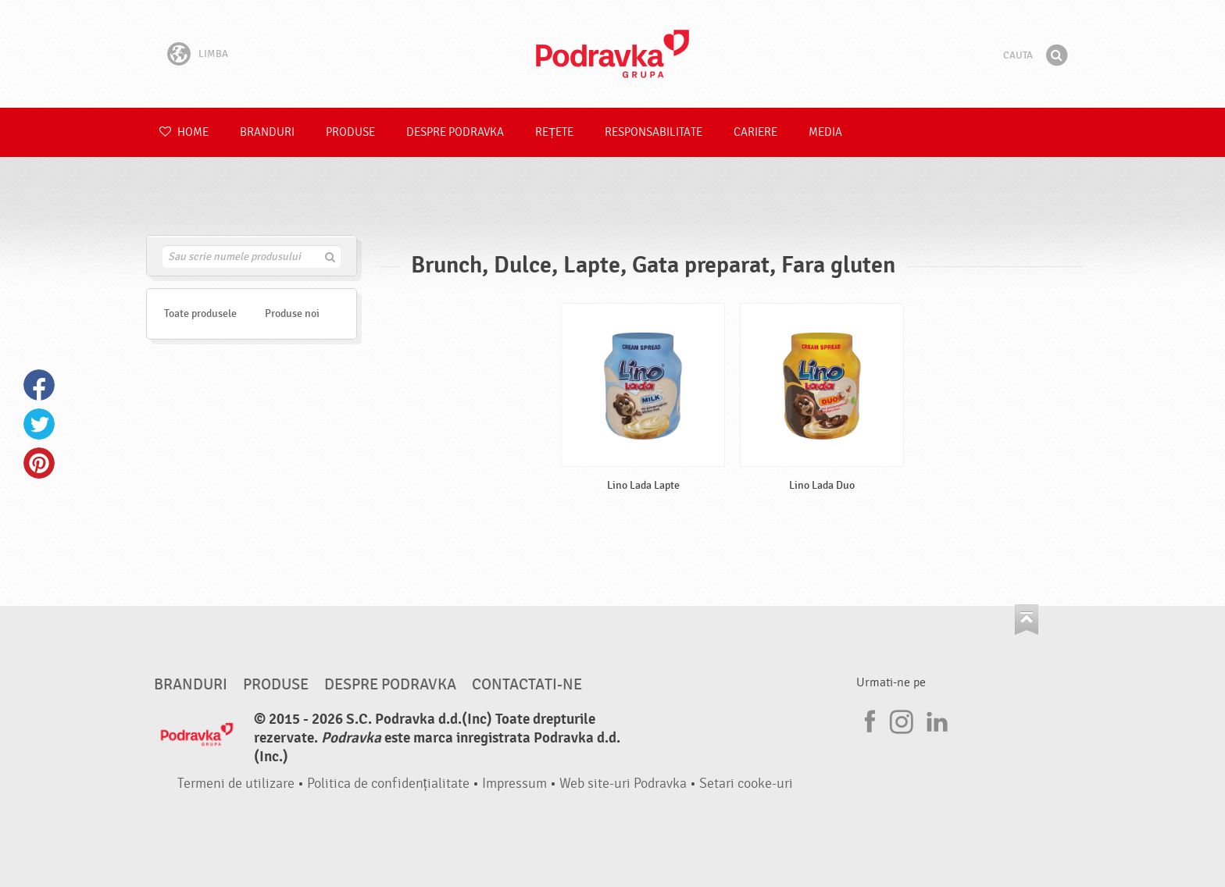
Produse (350, 132)
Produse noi (292, 313)
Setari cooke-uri (746, 783)
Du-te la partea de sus (1026, 619)
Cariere (755, 132)
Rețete (554, 132)
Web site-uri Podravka (623, 783)
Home (184, 132)
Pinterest (39, 463)
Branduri (267, 132)
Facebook (39, 385)
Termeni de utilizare (236, 783)
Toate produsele (200, 313)
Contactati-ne (527, 684)
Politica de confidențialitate (388, 783)
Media (825, 132)
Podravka (612, 53)
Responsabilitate (653, 132)
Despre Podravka (455, 132)
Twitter (39, 424)
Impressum (514, 783)
